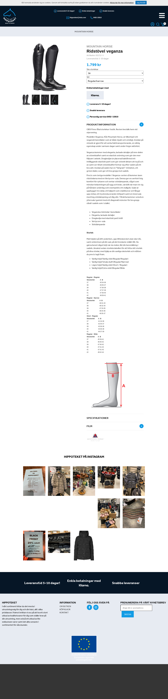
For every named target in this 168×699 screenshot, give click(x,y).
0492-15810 (97, 17)
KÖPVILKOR (65, 609)
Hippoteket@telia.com (77, 17)
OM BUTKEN (65, 606)
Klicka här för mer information (122, 2)
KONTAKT (64, 612)
